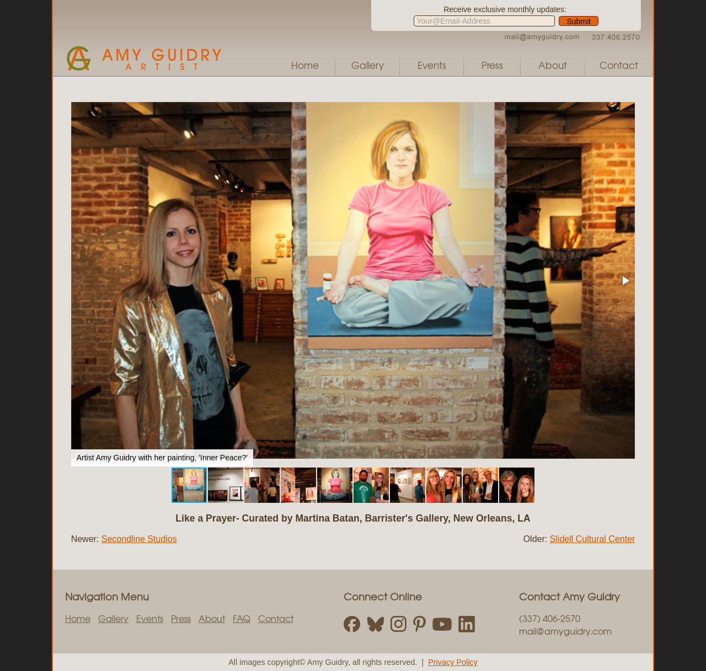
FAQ (241, 618)
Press (492, 65)
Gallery (367, 65)
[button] (625, 280)
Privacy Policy (453, 662)
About (552, 65)
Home (305, 65)
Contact (619, 65)
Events (432, 65)
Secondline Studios (139, 539)
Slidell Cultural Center (592, 539)
